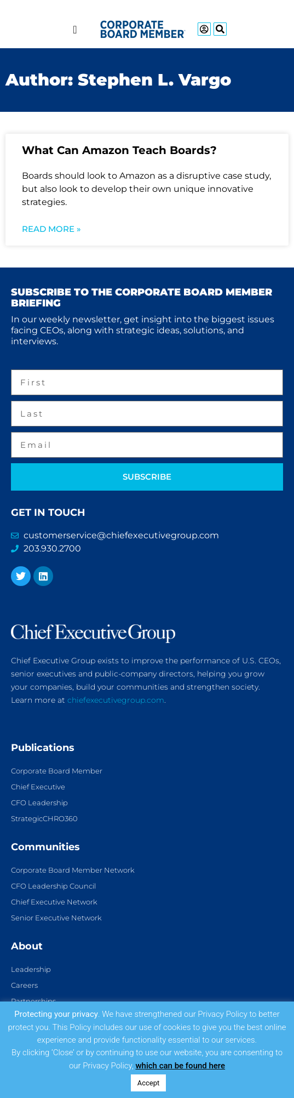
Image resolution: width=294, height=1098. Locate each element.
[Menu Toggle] (75, 29)
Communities (45, 847)
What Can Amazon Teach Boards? (119, 150)
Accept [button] (148, 1083)
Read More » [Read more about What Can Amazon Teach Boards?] (51, 229)
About (27, 946)
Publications (42, 748)
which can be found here (180, 1066)
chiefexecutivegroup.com (115, 700)
